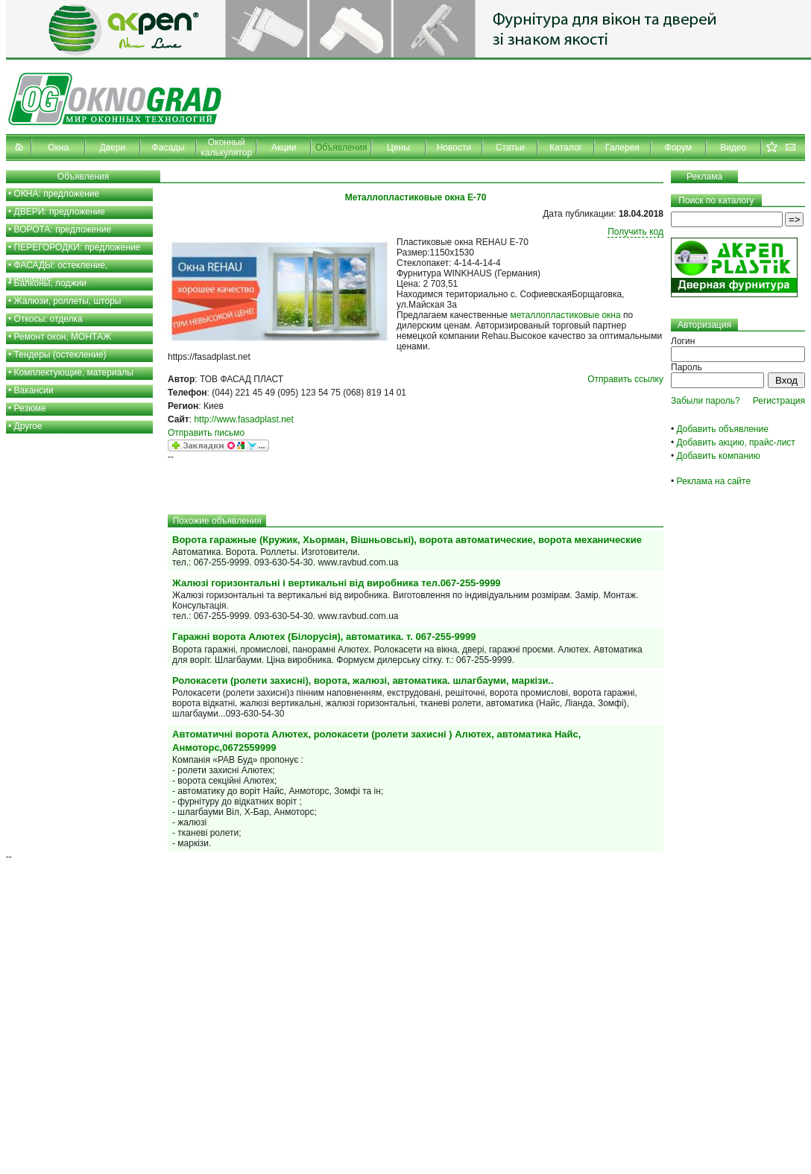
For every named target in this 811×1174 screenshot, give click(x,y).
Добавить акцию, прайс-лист (736, 442)
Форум (678, 147)
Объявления (341, 147)
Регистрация (779, 401)
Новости (454, 147)
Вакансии (34, 390)
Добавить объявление (723, 429)
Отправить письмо (206, 433)
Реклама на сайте (714, 481)
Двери (112, 147)
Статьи (510, 147)
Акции (284, 147)
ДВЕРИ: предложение (59, 211)
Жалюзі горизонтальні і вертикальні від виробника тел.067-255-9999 (336, 582)
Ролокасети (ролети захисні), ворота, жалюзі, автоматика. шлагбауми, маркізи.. (363, 680)
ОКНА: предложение (57, 193)
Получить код (635, 231)
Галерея (622, 147)
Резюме (30, 408)
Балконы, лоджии (50, 283)
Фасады (168, 147)
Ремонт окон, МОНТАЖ (63, 336)
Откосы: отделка (48, 319)
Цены (398, 147)
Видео (733, 147)
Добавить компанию (718, 456)
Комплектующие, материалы (73, 372)
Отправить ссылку (625, 379)
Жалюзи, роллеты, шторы (68, 301)
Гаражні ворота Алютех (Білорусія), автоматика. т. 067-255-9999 (324, 636)
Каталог (565, 147)
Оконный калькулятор (226, 147)
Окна (58, 147)
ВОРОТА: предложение (63, 229)
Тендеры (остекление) (60, 354)
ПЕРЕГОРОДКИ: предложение (77, 247)
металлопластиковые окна (566, 315)
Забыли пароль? (705, 401)
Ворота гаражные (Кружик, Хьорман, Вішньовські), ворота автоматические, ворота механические (407, 539)
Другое (28, 426)
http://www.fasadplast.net (243, 419)
